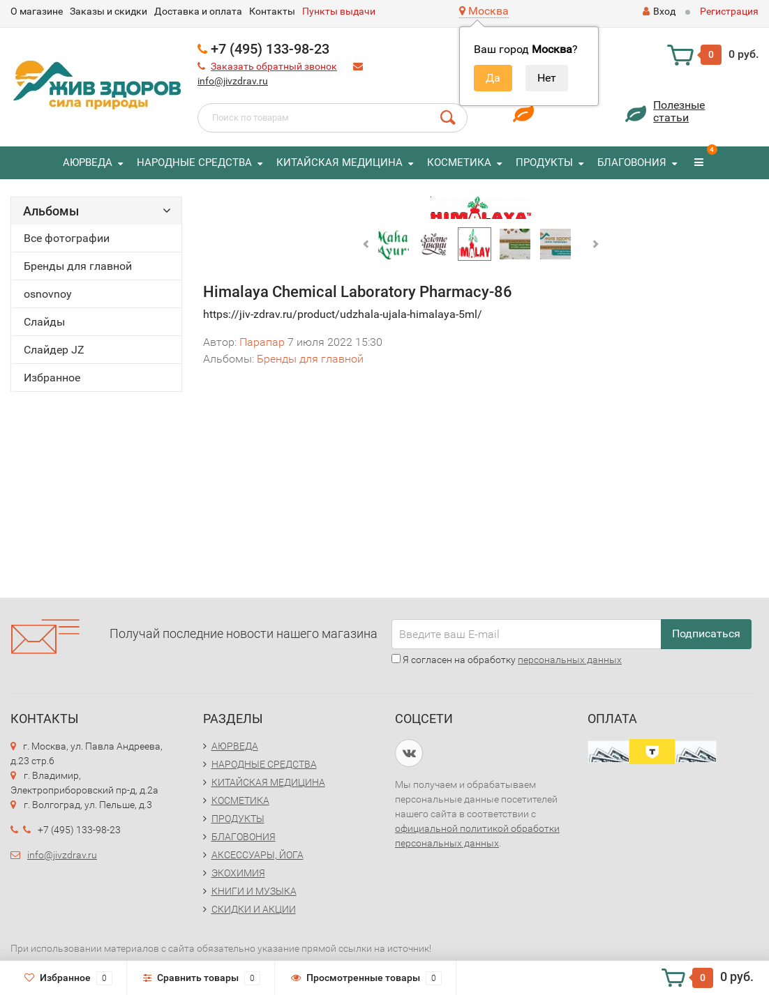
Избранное (52, 377)
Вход (659, 11)
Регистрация (729, 11)
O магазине (36, 11)
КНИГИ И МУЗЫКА (254, 891)
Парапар (262, 342)
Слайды (44, 321)
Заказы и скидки (108, 11)
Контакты (272, 11)
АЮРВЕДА (87, 162)
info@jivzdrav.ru (232, 80)
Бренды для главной (78, 266)
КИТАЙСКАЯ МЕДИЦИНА (339, 162)
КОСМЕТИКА (459, 162)
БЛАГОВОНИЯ (631, 162)
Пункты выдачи (338, 11)
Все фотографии (67, 238)
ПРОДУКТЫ (544, 162)
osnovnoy (48, 294)
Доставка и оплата (198, 11)
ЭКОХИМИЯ (238, 873)
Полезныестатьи (679, 111)
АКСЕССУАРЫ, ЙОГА (257, 854)
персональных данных (570, 659)
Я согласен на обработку (506, 659)
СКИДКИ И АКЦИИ (253, 909)
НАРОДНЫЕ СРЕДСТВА (194, 162)
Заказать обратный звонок (274, 66)
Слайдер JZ (54, 349)
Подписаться (706, 633)
